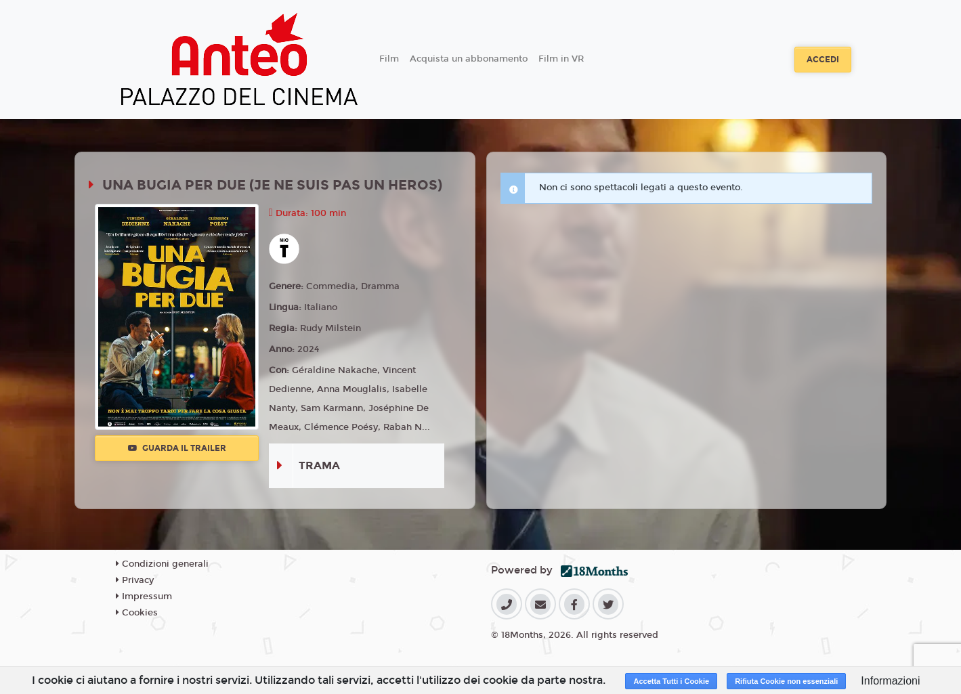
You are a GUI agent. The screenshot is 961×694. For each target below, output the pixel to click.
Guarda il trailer (177, 448)
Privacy (135, 580)
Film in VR (561, 58)
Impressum (144, 596)
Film (389, 58)
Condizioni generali (162, 564)
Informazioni (890, 681)
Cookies (137, 612)
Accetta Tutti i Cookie (671, 681)
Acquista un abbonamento (469, 58)
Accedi (823, 59)
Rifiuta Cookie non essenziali (786, 681)
